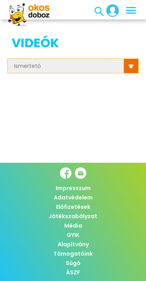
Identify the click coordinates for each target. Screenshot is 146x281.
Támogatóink (73, 254)
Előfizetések (73, 207)
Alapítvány (73, 244)
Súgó (73, 263)
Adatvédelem (73, 197)
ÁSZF (73, 272)
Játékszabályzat (73, 216)
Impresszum (73, 188)
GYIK (73, 235)
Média (73, 225)
